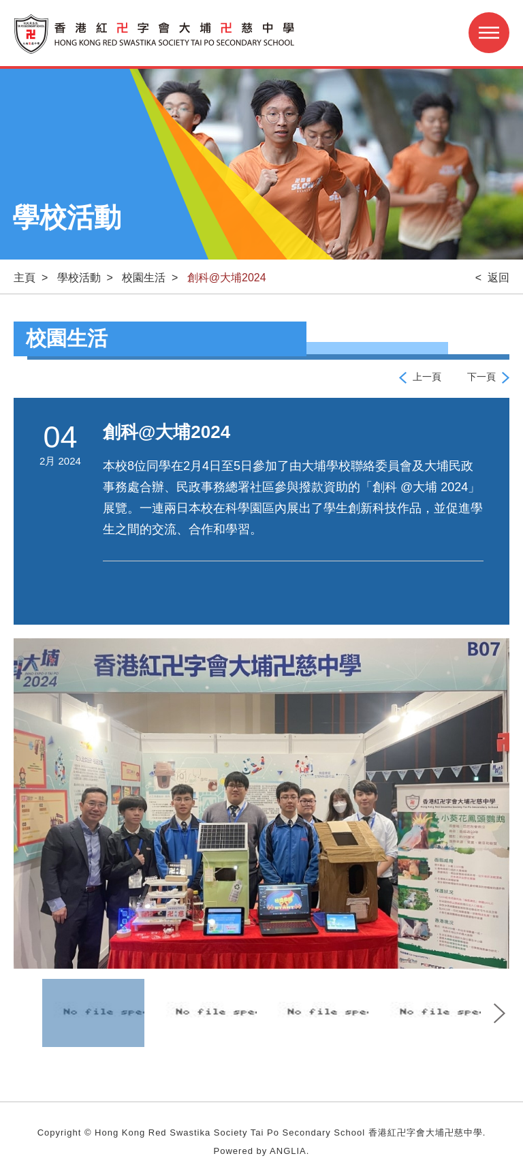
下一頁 (481, 376)
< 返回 (492, 277)
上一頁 (427, 376)
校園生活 (143, 277)
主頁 (24, 277)
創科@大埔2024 (226, 277)
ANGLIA (288, 1151)
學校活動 (79, 277)
